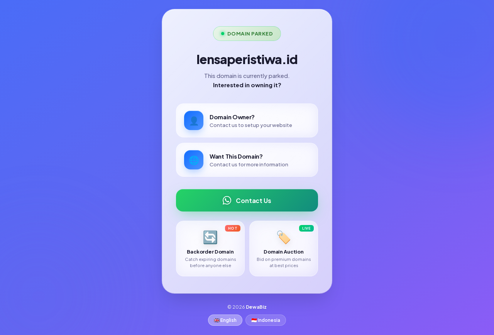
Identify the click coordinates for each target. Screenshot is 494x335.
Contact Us (247, 200)
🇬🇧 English (225, 320)
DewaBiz (256, 307)
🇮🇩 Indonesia (265, 320)
